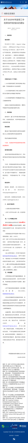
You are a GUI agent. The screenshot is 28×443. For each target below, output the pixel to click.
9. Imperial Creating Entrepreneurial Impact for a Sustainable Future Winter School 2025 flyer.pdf (13, 402)
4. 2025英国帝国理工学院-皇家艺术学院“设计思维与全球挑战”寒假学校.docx (14, 378)
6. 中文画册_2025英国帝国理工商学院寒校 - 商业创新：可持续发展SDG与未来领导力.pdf (13, 389)
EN (26, 2)
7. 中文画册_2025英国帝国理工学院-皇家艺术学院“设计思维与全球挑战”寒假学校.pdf (14, 396)
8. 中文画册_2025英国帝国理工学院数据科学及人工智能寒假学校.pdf (13, 408)
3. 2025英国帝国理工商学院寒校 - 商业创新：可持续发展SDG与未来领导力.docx (14, 373)
